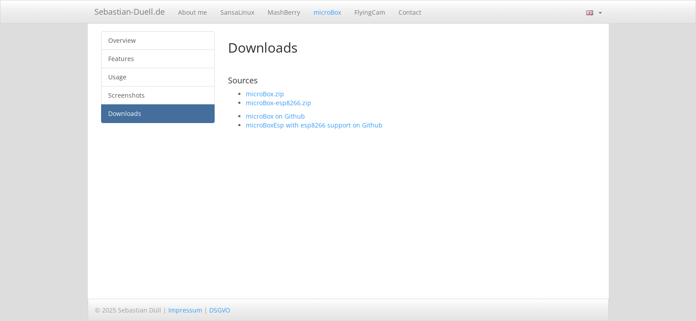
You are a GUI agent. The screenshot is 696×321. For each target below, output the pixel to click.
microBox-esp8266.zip (278, 103)
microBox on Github (275, 116)
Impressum (185, 310)
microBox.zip (265, 94)
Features (121, 58)
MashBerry (284, 12)
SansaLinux (237, 12)
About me (192, 12)
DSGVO (219, 310)
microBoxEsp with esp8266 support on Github (314, 125)
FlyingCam (369, 12)
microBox (327, 12)
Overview (122, 40)
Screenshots (126, 95)
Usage (117, 77)
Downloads (124, 113)
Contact (410, 12)
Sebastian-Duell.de (129, 11)
